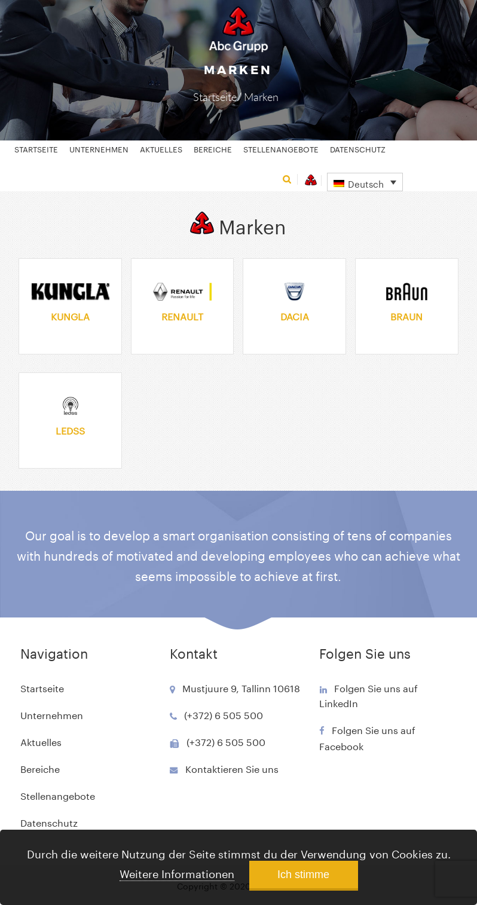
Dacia (294, 315)
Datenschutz (358, 148)
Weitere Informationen (177, 872)
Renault (182, 315)
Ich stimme (303, 874)
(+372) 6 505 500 (223, 714)
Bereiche (213, 148)
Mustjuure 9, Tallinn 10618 (241, 687)
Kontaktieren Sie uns (232, 767)
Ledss (70, 429)
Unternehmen (99, 148)
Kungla (70, 315)
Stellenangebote (281, 148)
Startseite (215, 97)
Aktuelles (161, 148)
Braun (406, 315)
